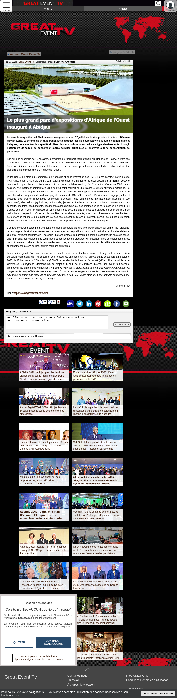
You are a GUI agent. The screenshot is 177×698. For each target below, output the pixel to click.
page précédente (122, 52)
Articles (123, 8)
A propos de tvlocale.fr (81, 684)
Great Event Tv (26, 62)
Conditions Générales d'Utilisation (147, 680)
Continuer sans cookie (53, 642)
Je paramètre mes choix (158, 693)
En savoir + (74, 680)
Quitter (19, 642)
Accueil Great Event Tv (24, 54)
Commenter (122, 324)
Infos (137, 675)
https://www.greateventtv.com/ (30, 293)
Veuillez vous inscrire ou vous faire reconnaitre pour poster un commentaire (57, 322)
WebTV (48, 8)
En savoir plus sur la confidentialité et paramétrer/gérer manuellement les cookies (38, 658)
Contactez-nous (77, 675)
